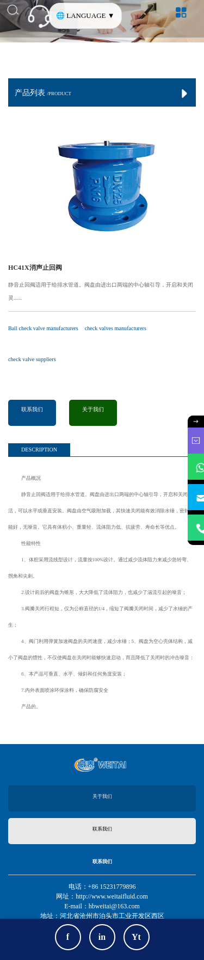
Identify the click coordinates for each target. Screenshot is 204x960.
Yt (136, 937)
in (102, 937)
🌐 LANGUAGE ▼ (85, 15)
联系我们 (32, 409)
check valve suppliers (32, 359)
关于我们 (93, 409)
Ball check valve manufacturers (43, 328)
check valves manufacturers (115, 328)
